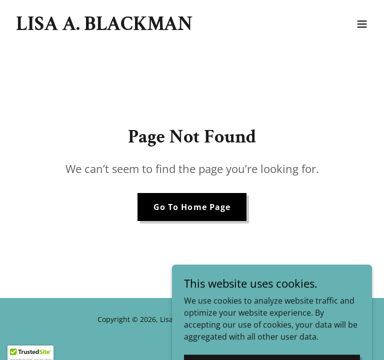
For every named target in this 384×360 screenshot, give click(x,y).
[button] (362, 24)
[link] (104, 27)
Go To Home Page (192, 207)
